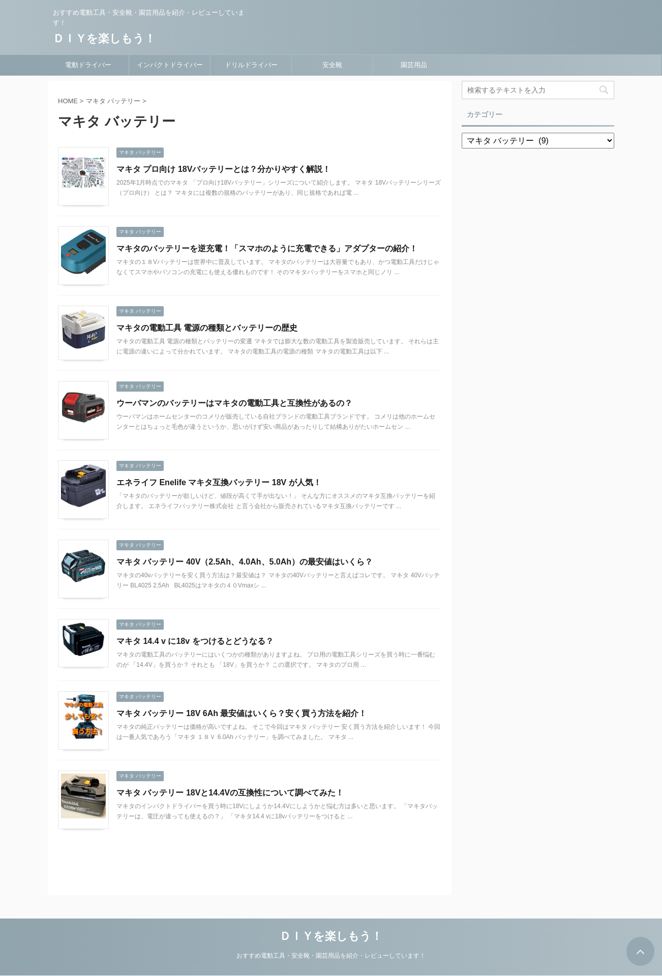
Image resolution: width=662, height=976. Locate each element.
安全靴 (332, 65)
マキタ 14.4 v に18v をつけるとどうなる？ (195, 641)
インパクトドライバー (170, 65)
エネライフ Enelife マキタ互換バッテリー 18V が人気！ (218, 482)
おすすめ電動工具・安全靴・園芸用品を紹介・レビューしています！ (331, 955)
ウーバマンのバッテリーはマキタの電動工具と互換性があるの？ (234, 403)
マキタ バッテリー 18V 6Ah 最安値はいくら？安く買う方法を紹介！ (241, 713)
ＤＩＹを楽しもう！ (104, 38)
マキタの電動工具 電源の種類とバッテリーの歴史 (206, 327)
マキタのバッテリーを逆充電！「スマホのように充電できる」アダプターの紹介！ (266, 248)
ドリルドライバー (251, 65)
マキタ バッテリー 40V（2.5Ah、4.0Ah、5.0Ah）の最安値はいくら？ (244, 561)
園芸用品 (414, 65)
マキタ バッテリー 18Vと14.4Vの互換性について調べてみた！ (230, 792)
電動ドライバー (88, 65)
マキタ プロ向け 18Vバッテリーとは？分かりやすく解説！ (223, 169)
